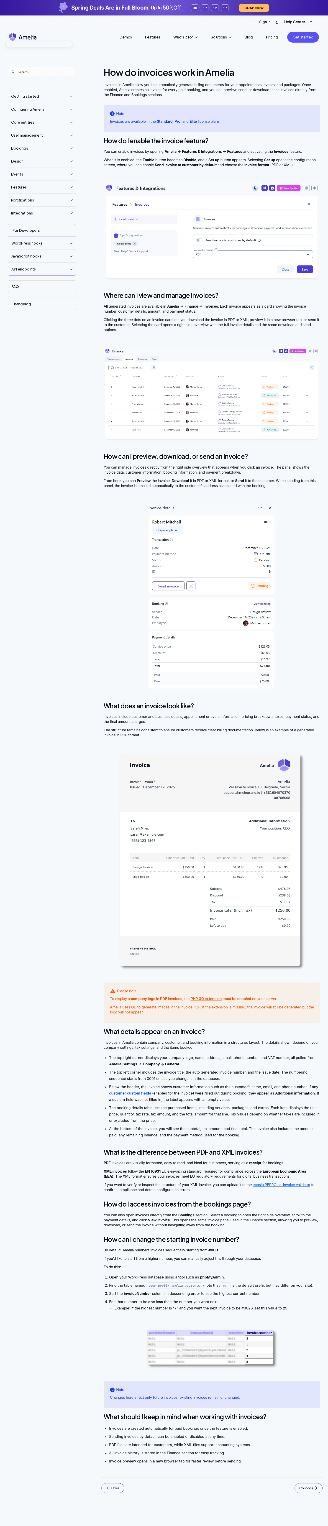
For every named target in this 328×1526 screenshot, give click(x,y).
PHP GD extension (206, 998)
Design (17, 161)
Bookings (19, 148)
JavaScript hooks (26, 256)
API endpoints (23, 269)
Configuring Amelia (27, 109)
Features (19, 187)
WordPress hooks (26, 243)
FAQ (15, 286)
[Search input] (46, 71)
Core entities (22, 122)
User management (27, 135)
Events (17, 174)
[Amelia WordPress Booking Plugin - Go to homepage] (22, 37)
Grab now (254, 8)
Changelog (21, 303)
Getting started (25, 96)
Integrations (22, 213)
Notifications (22, 200)
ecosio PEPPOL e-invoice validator (281, 1184)
